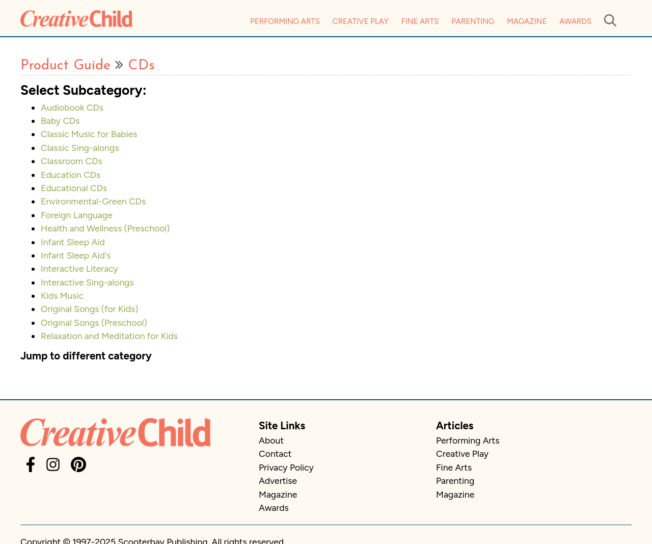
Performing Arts (285, 21)
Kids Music (62, 295)
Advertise (278, 480)
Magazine (527, 21)
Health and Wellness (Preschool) (105, 228)
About (271, 440)
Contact (275, 453)
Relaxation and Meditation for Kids (109, 335)
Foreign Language (77, 215)
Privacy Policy (286, 467)
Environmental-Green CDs (93, 201)
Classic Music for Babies (89, 133)
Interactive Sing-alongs (87, 282)
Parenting (472, 21)
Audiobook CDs (72, 107)
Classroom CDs (71, 161)
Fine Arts (420, 21)
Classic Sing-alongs (80, 147)
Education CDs (70, 174)
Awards (575, 21)
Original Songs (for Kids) (89, 308)
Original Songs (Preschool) (94, 322)
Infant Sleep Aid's (76, 255)
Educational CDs (74, 188)
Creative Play (361, 21)
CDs (141, 66)
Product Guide (65, 66)
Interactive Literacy (79, 268)
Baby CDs (60, 120)
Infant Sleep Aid (73, 242)
